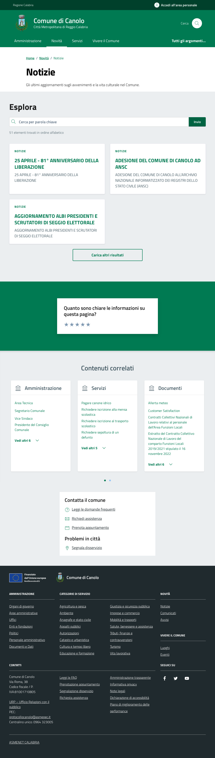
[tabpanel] (40, 428)
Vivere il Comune (106, 41)
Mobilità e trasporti (123, 619)
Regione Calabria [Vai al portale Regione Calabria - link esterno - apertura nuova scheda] (23, 5)
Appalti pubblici (70, 626)
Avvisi (164, 619)
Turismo (115, 646)
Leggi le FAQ (68, 677)
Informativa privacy (123, 684)
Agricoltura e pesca (73, 606)
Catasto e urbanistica (74, 639)
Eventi (164, 654)
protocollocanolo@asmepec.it (30, 716)
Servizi (77, 41)
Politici (13, 633)
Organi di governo (21, 606)
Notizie (165, 606)
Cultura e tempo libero (75, 646)
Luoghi (165, 647)
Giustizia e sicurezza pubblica (130, 606)
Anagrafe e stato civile (75, 619)
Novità (56, 41)
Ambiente (66, 612)
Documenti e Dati (21, 646)
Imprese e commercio (125, 612)
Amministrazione (27, 41)
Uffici (12, 619)
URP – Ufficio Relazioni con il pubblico (29, 704)
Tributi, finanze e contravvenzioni (121, 636)
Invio (197, 121)
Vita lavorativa (120, 653)
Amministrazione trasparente (130, 677)
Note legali (117, 690)
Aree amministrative (23, 612)
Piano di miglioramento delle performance (129, 708)
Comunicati (168, 612)
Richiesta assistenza (74, 697)
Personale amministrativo (27, 639)
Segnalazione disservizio (76, 690)
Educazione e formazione (77, 653)
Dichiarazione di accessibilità (129, 697)
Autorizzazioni (69, 633)
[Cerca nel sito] (197, 23)
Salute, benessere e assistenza (131, 626)
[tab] (105, 480)
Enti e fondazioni (21, 626)
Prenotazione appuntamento (80, 684)
